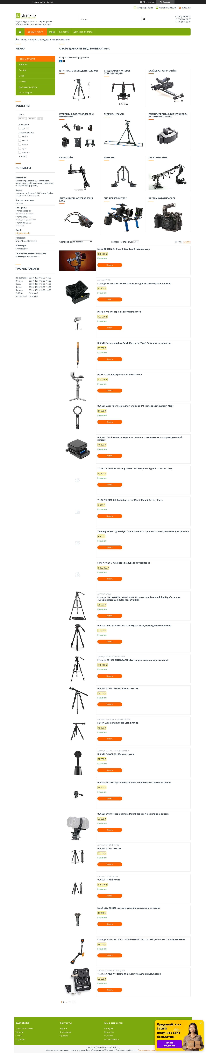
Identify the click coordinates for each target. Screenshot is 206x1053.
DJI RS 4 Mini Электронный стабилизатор (119, 374)
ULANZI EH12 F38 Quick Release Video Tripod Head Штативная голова (134, 782)
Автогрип (109, 157)
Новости (23, 64)
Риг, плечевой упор (115, 198)
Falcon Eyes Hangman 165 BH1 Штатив (117, 723)
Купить (110, 265)
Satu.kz (116, 1047)
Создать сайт (38, 2)
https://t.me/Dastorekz (26, 241)
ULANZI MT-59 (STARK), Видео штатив (117, 688)
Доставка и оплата (82, 32)
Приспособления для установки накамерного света (168, 115)
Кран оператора (158, 157)
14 (70, 1002)
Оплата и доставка (24, 1028)
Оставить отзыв (167, 7)
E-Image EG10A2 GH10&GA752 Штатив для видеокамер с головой (132, 660)
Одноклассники (111, 1039)
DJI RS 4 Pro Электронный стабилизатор (119, 311)
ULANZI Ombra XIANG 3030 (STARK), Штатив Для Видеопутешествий (134, 625)
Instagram (108, 1028)
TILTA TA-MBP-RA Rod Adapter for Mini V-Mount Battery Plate (130, 500)
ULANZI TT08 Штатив (108, 879)
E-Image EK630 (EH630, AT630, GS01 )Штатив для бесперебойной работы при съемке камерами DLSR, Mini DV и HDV (138, 598)
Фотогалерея (25, 92)
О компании (65, 1032)
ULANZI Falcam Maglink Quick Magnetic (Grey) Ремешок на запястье (134, 343)
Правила (64, 1035)
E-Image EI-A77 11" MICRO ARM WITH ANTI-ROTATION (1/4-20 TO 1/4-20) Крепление (141, 939)
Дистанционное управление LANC (76, 199)
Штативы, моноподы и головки (78, 71)
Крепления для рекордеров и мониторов (76, 115)
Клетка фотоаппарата (162, 198)
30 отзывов (149, 2)
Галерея (178, 241)
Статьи (22, 70)
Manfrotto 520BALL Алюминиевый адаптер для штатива (128, 908)
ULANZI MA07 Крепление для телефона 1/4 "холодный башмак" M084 (135, 406)
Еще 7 (24, 156)
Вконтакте (109, 1032)
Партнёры (20, 1039)
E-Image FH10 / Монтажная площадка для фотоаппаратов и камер (134, 283)
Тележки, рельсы (114, 114)
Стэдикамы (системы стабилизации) (117, 72)
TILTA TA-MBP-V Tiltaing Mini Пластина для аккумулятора (129, 974)
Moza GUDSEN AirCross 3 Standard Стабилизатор (123, 249)
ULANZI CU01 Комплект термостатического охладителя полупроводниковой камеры (139, 438)
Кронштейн (66, 157)
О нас (52, 32)
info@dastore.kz (23, 233)
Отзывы (22, 81)
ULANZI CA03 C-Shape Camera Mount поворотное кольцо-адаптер (133, 814)
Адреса (63, 1028)
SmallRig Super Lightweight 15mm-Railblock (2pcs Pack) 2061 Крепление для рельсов (143, 531)
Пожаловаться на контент (149, 1050)
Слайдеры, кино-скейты (163, 71)
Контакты (64, 32)
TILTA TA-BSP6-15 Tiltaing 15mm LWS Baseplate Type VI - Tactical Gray (134, 468)
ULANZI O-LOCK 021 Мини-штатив (115, 754)
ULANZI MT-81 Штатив (109, 848)
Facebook (108, 1035)
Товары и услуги (35, 32)
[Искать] (144, 19)
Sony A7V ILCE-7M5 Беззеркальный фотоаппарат (123, 563)
